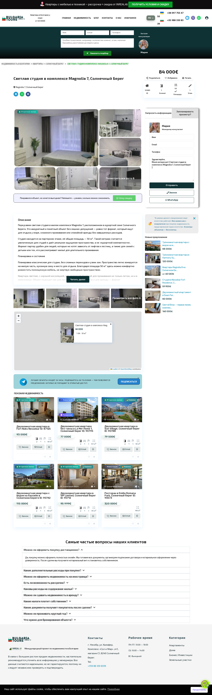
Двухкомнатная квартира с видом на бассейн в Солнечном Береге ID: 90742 (33, 495)
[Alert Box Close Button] (138, 378)
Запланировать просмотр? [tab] (185, 113)
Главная (66, 18)
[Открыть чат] (205, 684)
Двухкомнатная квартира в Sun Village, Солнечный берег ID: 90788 (122, 428)
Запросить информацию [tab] (158, 113)
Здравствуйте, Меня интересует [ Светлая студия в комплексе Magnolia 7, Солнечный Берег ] (171, 168)
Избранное (130, 18)
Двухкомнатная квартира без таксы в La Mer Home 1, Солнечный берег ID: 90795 (77, 428)
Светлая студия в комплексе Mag (91, 325)
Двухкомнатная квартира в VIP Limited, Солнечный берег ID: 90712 (78, 495)
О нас (118, 18)
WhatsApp (171, 200)
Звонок (172, 192)
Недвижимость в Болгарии (15, 64)
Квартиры (38, 64)
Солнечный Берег (54, 64)
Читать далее (77, 279)
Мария (166, 125)
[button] (16, 94)
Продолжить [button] (199, 690)
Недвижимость (82, 18)
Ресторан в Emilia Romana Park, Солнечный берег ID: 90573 (120, 495)
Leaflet (113, 369)
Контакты (107, 18)
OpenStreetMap (126, 369)
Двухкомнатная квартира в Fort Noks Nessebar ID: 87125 (33, 427)
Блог (96, 18)
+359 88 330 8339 (97, 665)
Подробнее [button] (113, 689)
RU (149, 18)
